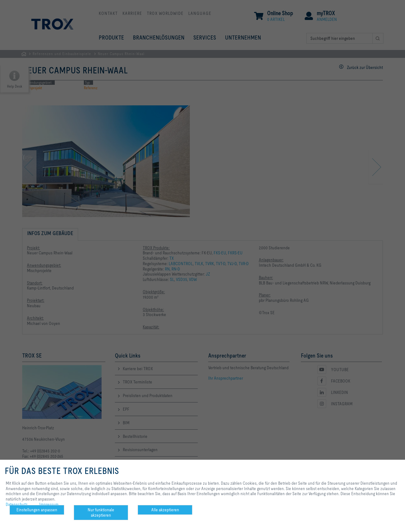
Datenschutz (17, 504)
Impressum (49, 504)
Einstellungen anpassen (36, 509)
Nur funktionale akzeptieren (101, 512)
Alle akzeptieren (165, 509)
